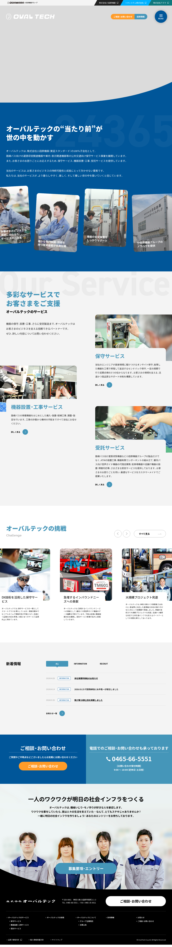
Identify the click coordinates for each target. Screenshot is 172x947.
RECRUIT (104, 663)
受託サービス (16, 928)
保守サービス (16, 921)
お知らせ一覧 (51, 713)
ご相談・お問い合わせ (123, 16)
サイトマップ (57, 940)
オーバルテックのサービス (18, 917)
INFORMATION (80, 663)
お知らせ (141, 917)
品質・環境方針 (13, 940)
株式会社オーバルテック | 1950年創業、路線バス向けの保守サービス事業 (30, 16)
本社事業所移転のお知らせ (86, 678)
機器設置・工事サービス (20, 925)
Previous (118, 533)
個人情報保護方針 (37, 940)
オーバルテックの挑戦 (55, 917)
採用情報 (141, 16)
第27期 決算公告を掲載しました (88, 700)
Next (126, 533)
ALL (57, 663)
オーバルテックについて (86, 917)
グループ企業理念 (86, 921)
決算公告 (83, 925)
